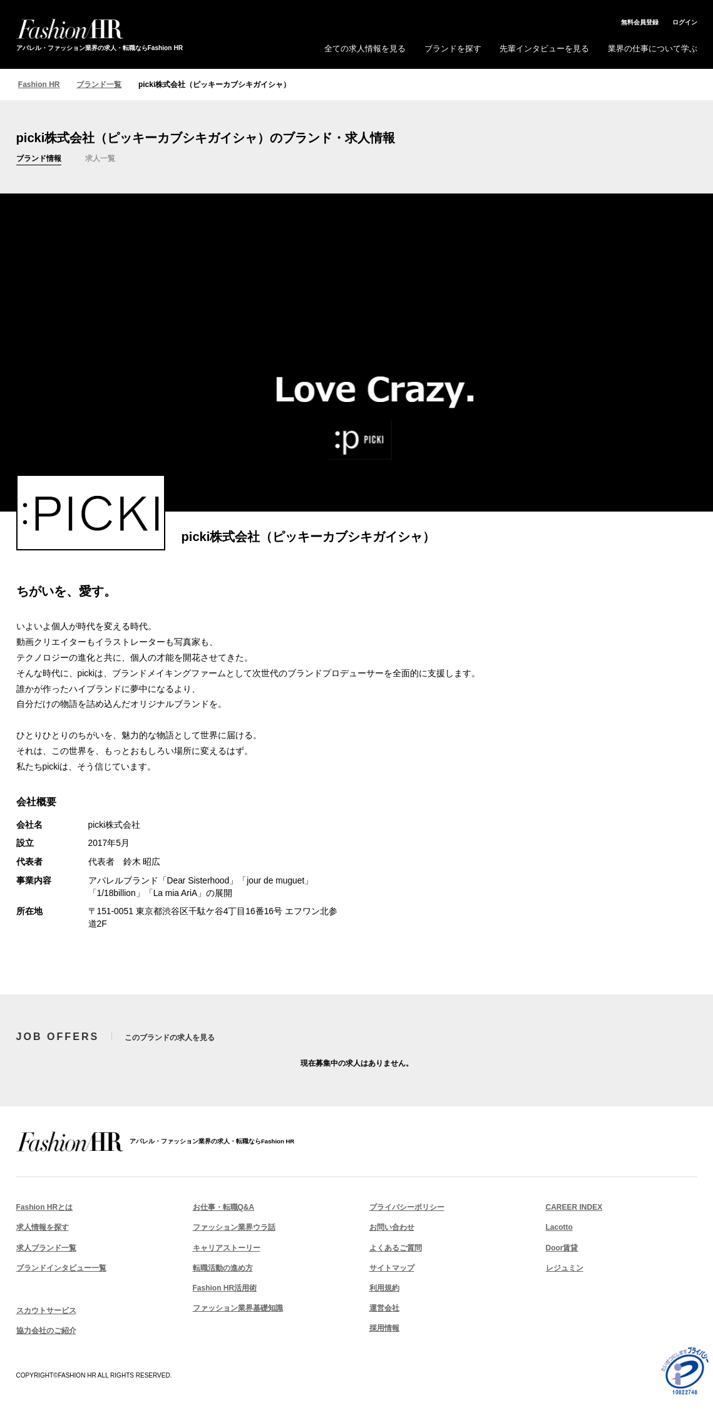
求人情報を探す (42, 1228)
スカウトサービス (46, 1311)
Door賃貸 (562, 1248)
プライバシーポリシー (406, 1208)
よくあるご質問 (395, 1248)
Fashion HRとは (44, 1208)
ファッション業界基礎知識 (238, 1309)
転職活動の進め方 (223, 1269)
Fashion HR (39, 84)
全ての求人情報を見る (365, 48)
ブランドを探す (452, 48)
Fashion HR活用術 (225, 1289)
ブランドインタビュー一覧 (61, 1269)
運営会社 (384, 1309)
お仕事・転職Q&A (224, 1208)
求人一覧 (110, 159)
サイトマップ (391, 1269)
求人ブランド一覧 (46, 1248)
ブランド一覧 (98, 84)
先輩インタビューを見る (544, 48)
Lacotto (559, 1228)
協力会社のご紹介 (46, 1331)
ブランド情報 (42, 159)
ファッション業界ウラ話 (234, 1228)
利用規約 (384, 1289)
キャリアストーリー (226, 1248)
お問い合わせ (391, 1228)
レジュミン (564, 1269)
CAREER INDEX (574, 1208)
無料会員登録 (640, 22)
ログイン (684, 22)
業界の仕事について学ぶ (652, 48)
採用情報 (384, 1329)
